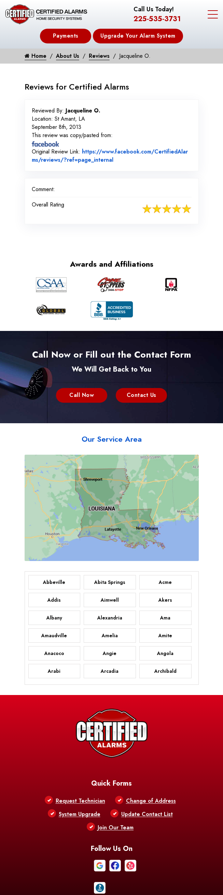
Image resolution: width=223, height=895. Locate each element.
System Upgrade (79, 814)
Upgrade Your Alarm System (138, 36)
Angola (165, 653)
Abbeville (54, 582)
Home (35, 56)
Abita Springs (109, 582)
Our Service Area (112, 438)
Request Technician (80, 801)
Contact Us (141, 395)
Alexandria (109, 617)
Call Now (81, 395)
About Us (67, 56)
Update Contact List (147, 814)
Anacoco (54, 653)
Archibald (165, 671)
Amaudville (54, 635)
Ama (165, 617)
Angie (109, 653)
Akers (165, 600)
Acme (165, 582)
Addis (54, 600)
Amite (165, 635)
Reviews (99, 56)
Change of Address (151, 801)
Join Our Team (116, 827)
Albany (54, 617)
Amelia (110, 635)
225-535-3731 (157, 19)
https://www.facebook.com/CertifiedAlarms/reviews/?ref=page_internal (110, 156)
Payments (66, 36)
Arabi (54, 671)
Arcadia (110, 671)
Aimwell (110, 600)
